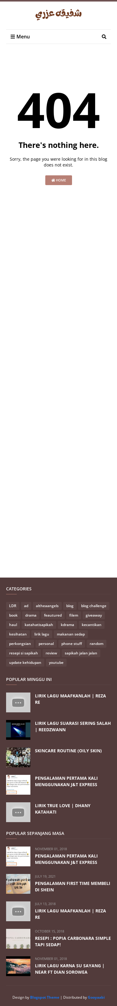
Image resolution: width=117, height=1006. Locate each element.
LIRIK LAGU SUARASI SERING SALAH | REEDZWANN (73, 726)
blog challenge (93, 605)
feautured (53, 615)
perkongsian (20, 643)
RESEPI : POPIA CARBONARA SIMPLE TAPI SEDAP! (73, 941)
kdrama (67, 624)
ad (26, 605)
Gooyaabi (96, 997)
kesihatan (18, 634)
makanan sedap (71, 634)
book (13, 615)
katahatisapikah (39, 624)
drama (30, 615)
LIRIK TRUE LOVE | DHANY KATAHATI (63, 809)
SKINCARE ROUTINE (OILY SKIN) (68, 751)
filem (73, 615)
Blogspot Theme (44, 997)
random (96, 643)
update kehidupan (25, 662)
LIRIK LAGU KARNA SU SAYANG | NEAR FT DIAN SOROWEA (70, 969)
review (51, 653)
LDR (12, 605)
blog (70, 605)
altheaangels (47, 605)
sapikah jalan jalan (81, 653)
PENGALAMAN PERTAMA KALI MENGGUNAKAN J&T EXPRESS (66, 781)
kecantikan (92, 624)
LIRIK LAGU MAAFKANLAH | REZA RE (70, 699)
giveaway (94, 615)
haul (13, 624)
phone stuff (71, 643)
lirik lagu (41, 634)
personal (46, 643)
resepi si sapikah (23, 653)
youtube (56, 662)
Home (58, 180)
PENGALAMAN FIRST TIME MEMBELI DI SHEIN (72, 886)
